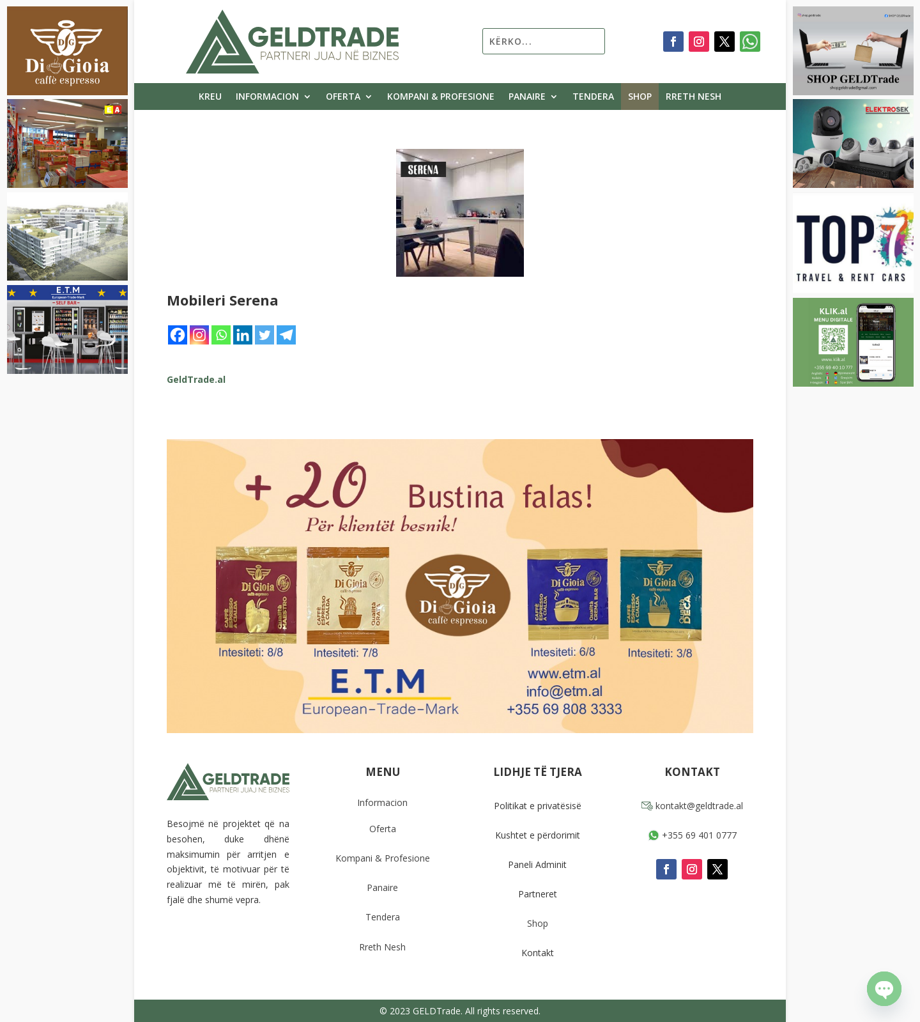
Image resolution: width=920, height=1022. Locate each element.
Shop (640, 97)
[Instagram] (199, 335)
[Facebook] (177, 335)
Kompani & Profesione (440, 97)
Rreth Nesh (693, 97)
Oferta (343, 97)
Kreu (210, 97)
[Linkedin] (242, 335)
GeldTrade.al (196, 379)
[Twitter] (264, 335)
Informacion (267, 97)
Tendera (593, 97)
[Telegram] (286, 335)
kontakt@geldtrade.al (692, 806)
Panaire (527, 97)
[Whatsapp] (221, 335)
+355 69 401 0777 (692, 835)
